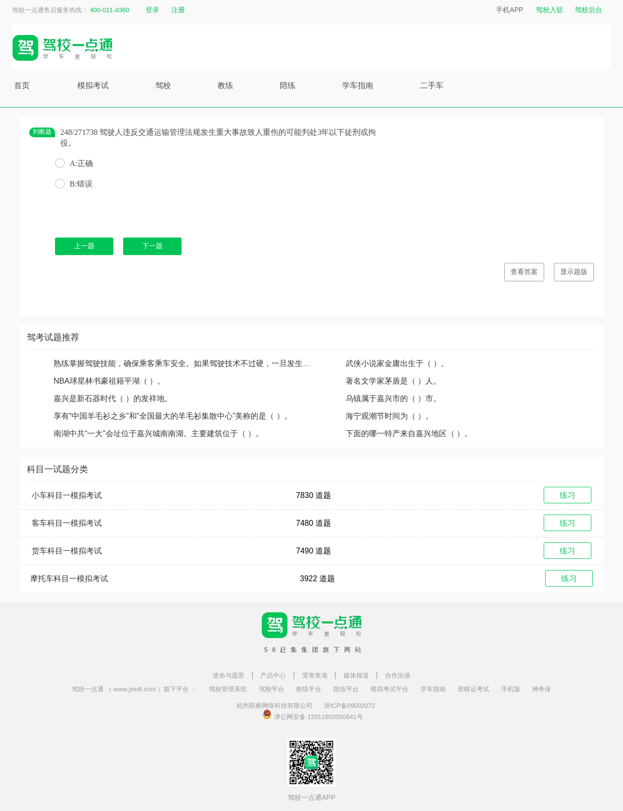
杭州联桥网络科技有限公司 (274, 705)
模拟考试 (93, 85)
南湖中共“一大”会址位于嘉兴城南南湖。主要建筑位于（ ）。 (158, 433)
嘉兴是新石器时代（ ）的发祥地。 (113, 398)
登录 (152, 10)
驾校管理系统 (228, 689)
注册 (178, 10)
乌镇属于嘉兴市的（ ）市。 (393, 398)
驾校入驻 (549, 10)
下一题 (152, 246)
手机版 (510, 689)
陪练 (287, 85)
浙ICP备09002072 (349, 705)
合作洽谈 (397, 675)
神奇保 (541, 689)
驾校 (163, 85)
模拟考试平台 (389, 689)
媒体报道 (356, 675)
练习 (567, 495)
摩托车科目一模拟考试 (69, 578)
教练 (225, 85)
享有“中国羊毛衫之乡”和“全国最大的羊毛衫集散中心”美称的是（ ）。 (173, 416)
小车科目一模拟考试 (67, 495)
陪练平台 (346, 689)
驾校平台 (271, 689)
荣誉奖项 (315, 675)
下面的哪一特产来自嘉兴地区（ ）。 (409, 433)
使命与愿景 (228, 675)
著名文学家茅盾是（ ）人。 (393, 381)
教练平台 (308, 689)
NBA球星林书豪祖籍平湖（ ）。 (109, 381)
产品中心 (273, 675)
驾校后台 (588, 10)
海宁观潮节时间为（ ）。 (389, 416)
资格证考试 (473, 689)
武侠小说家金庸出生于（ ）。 (397, 363)
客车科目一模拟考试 (67, 523)
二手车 (431, 85)
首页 (22, 85)
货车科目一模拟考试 (67, 551)
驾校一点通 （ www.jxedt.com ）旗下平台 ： (134, 689)
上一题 (84, 246)
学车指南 (357, 85)
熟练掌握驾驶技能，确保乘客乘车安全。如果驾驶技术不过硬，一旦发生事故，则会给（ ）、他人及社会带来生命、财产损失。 (273, 363)
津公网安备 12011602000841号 (312, 714)
